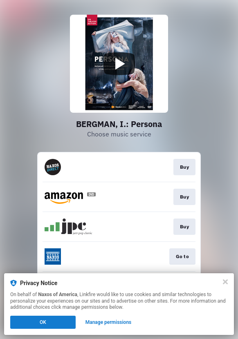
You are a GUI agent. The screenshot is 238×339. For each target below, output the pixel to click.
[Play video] (119, 63)
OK (43, 322)
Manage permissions (108, 322)
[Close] (225, 281)
